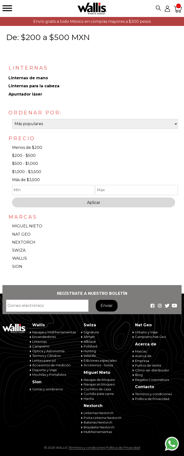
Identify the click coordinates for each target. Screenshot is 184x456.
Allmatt (89, 337)
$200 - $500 (24, 155)
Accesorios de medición (51, 365)
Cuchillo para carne (99, 394)
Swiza (90, 325)
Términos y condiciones (153, 394)
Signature (91, 332)
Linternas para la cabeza (33, 86)
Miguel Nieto (97, 372)
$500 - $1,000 (25, 163)
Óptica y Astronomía (48, 351)
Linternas (39, 342)
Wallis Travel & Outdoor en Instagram (159, 305)
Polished (90, 346)
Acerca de (145, 344)
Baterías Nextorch (98, 422)
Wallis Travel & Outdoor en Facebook (152, 305)
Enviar (107, 305)
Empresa (142, 361)
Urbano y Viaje (146, 332)
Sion (36, 382)
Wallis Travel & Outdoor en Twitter (167, 305)
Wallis (38, 325)
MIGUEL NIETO (27, 226)
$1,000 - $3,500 (26, 171)
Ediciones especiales (100, 360)
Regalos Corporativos (152, 380)
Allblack (90, 342)
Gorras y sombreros (47, 389)
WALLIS (19, 258)
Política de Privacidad (152, 399)
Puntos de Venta (148, 365)
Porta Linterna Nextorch (102, 418)
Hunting (90, 351)
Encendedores (44, 337)
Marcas (140, 351)
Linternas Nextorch (98, 413)
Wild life (90, 356)
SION (17, 266)
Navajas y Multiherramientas (54, 332)
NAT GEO (21, 234)
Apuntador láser (25, 94)
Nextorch (93, 405)
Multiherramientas (98, 432)
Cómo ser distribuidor (152, 370)
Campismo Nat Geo (150, 337)
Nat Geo (143, 325)
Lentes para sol (44, 360)
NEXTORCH (23, 242)
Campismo (40, 346)
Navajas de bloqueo (99, 380)
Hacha (89, 398)
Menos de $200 (27, 147)
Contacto (144, 386)
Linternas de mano (28, 78)
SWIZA (18, 250)
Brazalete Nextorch (99, 427)
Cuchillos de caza (97, 389)
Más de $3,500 (26, 179)
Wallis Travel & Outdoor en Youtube (174, 305)
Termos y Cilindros (46, 356)
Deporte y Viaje (44, 370)
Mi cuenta (167, 8)
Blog (139, 375)
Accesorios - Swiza (98, 365)
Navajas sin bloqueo (99, 384)
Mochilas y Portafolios (49, 374)
